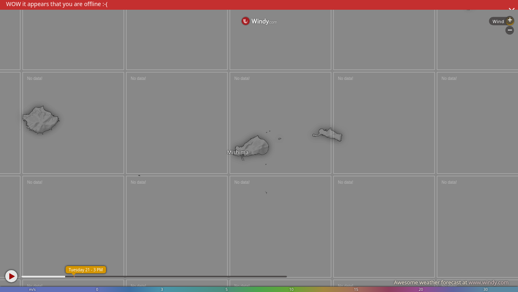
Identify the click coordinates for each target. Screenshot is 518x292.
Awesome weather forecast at (451, 282)
